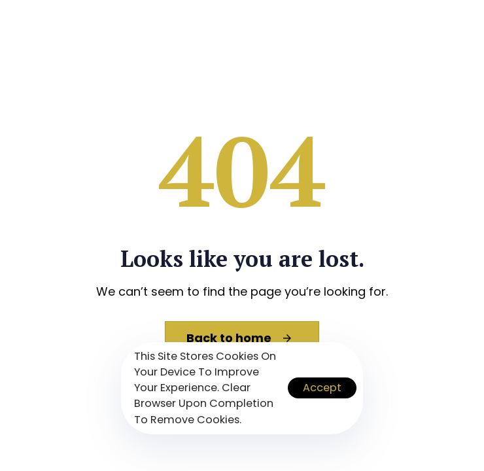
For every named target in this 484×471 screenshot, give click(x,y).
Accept (322, 387)
